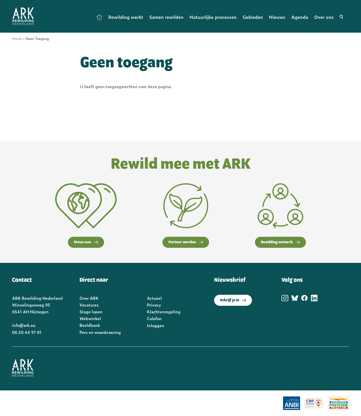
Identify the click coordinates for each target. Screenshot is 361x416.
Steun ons (86, 242)
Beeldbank (89, 325)
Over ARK (89, 298)
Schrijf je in (233, 300)
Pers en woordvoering (100, 332)
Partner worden (185, 242)
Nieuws (277, 17)
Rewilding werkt (125, 17)
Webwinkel (90, 318)
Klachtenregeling (163, 312)
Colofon (154, 318)
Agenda (299, 17)
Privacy (154, 305)
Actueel (154, 298)
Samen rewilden (166, 17)
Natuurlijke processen (213, 17)
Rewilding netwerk (280, 242)
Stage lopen (91, 312)
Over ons (324, 17)
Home (99, 17)
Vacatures (89, 305)
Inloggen (155, 325)
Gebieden (253, 17)
